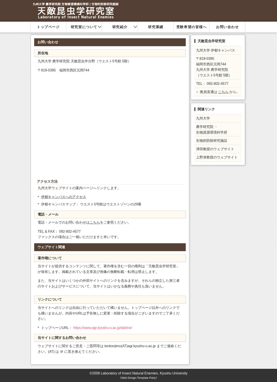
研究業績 (155, 27)
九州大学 (203, 118)
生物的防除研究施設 (211, 140)
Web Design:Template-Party (138, 377)
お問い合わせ (227, 27)
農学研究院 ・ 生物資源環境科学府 (211, 129)
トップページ (48, 27)
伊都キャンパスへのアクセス (63, 197)
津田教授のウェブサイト (215, 149)
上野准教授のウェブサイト (217, 157)
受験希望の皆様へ (191, 27)
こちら (95, 222)
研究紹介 (119, 27)
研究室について (84, 27)
